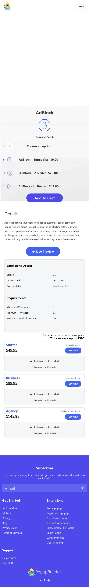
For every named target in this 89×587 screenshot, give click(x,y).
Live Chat (7, 562)
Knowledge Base (61, 286)
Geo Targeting (55, 542)
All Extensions (10, 508)
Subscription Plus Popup (60, 527)
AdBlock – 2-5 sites (32, 173)
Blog (4, 522)
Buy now (73, 350)
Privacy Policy (9, 527)
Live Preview (43, 251)
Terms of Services (12, 532)
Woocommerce (55, 537)
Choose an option (39, 146)
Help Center (9, 557)
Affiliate (6, 513)
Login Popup (54, 532)
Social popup (54, 508)
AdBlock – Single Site (34, 159)
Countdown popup (57, 518)
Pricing (6, 518)
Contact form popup (58, 522)
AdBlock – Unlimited (32, 186)
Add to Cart (44, 197)
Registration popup (58, 513)
